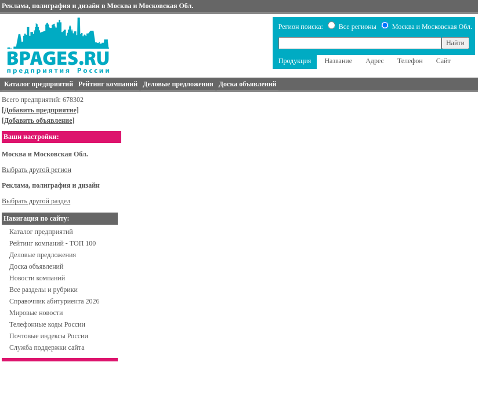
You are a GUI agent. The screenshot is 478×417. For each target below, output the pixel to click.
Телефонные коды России (47, 324)
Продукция (295, 61)
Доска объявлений (36, 266)
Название (338, 61)
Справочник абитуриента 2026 (54, 301)
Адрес (374, 61)
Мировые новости (36, 313)
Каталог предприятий (41, 232)
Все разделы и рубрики (43, 290)
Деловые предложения (42, 255)
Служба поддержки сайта (47, 347)
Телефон (410, 61)
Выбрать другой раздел (36, 201)
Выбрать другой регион (36, 170)
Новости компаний (37, 278)
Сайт (443, 61)
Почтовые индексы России (48, 336)
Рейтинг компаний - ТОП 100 (52, 243)
